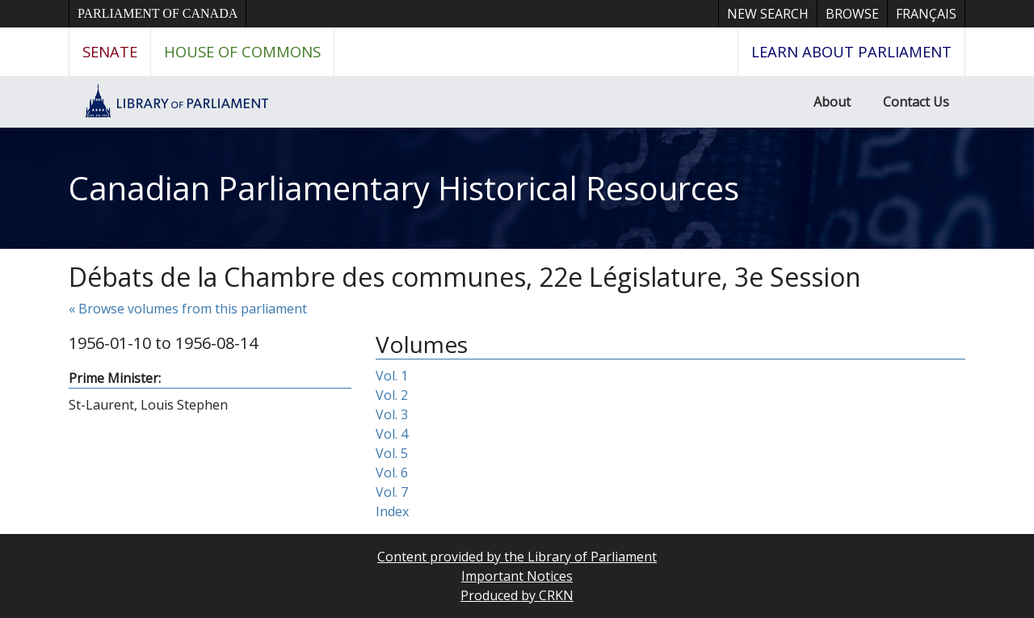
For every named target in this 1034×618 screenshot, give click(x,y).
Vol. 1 (392, 376)
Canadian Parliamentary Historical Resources (404, 188)
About (832, 102)
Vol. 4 (392, 434)
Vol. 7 (392, 492)
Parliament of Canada (157, 13)
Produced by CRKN (517, 595)
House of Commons (242, 51)
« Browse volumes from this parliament (188, 308)
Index (392, 511)
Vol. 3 (392, 414)
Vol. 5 (392, 453)
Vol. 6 (392, 472)
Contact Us (916, 102)
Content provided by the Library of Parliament (517, 556)
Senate (109, 51)
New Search (768, 14)
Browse (852, 14)
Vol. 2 (392, 395)
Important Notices (517, 576)
